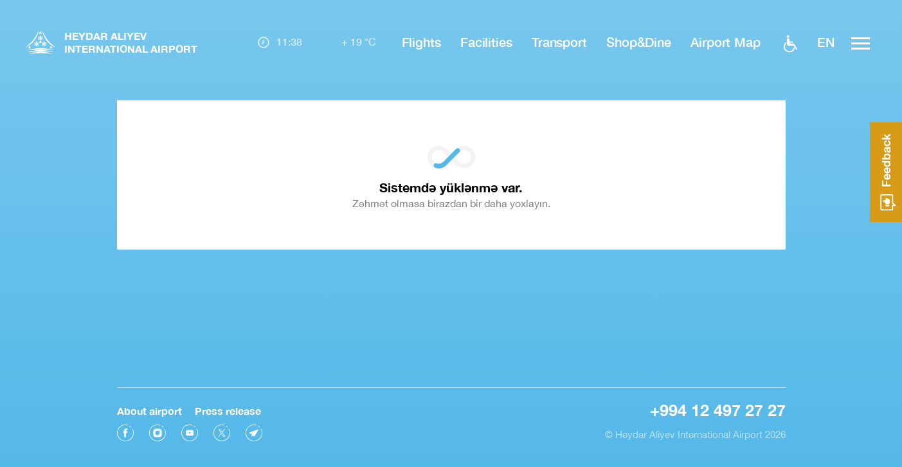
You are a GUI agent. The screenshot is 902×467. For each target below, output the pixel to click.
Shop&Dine (638, 42)
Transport (559, 42)
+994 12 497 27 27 (718, 409)
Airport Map (725, 42)
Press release (228, 410)
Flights (421, 42)
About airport (149, 410)
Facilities (486, 42)
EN (825, 42)
